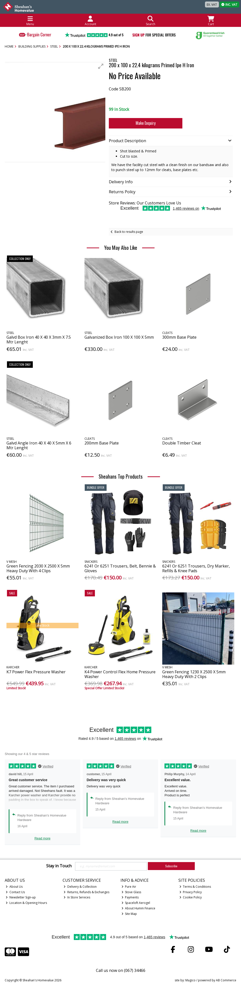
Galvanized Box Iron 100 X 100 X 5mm (119, 337)
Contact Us (15, 892)
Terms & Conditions (195, 886)
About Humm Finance (138, 908)
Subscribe (171, 866)
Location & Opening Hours (26, 903)
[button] (101, 66)
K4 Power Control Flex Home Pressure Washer (120, 674)
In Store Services (77, 897)
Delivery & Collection (80, 886)
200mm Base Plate (101, 443)
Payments (130, 897)
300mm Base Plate (179, 337)
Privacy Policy (190, 892)
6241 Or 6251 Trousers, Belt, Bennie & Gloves (120, 568)
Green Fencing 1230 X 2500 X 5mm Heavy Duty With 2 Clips (194, 674)
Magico (190, 980)
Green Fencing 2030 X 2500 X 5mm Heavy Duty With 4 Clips (38, 568)
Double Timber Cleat (181, 443)
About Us (14, 886)
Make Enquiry (146, 123)
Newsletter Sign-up (21, 897)
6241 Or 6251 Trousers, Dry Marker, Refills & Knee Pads (196, 568)
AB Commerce (226, 980)
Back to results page (129, 232)
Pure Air (128, 886)
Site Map (129, 914)
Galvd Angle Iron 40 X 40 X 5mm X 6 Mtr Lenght (38, 445)
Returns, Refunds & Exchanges (86, 892)
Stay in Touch (59, 866)
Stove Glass (131, 892)
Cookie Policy (190, 897)
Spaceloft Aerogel (135, 903)
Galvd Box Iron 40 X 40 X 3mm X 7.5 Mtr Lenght (38, 339)
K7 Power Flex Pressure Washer (36, 672)
